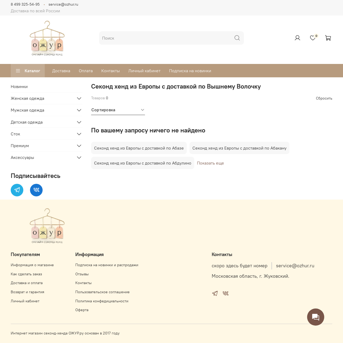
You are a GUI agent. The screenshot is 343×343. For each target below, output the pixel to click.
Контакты (110, 70)
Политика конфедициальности (101, 301)
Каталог (27, 70)
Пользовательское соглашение (102, 291)
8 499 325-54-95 (25, 4)
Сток (15, 133)
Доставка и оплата (27, 282)
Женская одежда (27, 98)
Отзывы (82, 274)
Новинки (19, 86)
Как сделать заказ (26, 274)
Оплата (86, 70)
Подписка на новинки (190, 70)
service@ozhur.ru (63, 4)
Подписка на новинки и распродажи (106, 264)
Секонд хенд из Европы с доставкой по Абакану (239, 148)
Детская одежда (27, 122)
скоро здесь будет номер (239, 266)
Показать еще (210, 163)
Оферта (81, 309)
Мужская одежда (27, 110)
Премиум (20, 145)
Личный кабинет (144, 70)
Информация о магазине (32, 264)
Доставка (61, 70)
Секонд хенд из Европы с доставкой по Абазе (139, 148)
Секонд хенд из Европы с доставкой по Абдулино (142, 163)
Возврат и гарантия (27, 291)
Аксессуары (22, 157)
